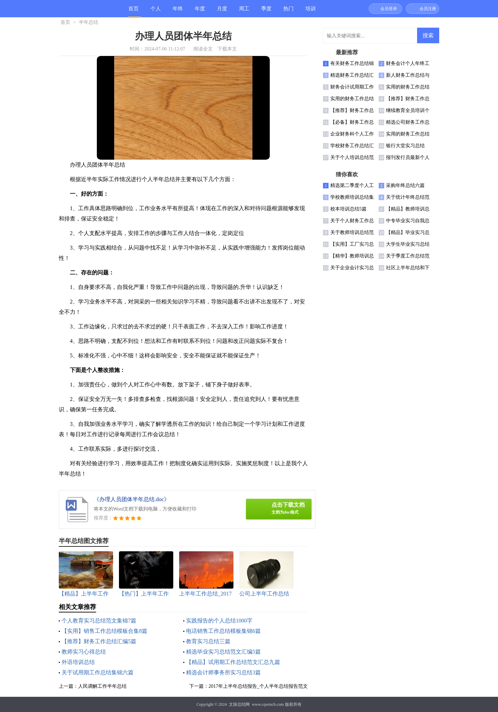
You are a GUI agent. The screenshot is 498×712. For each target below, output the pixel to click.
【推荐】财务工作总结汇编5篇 (99, 641)
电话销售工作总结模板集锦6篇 (223, 631)
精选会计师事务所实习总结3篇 (223, 672)
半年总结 (88, 22)
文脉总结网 (239, 704)
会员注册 (427, 8)
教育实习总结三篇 (208, 641)
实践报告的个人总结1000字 (219, 621)
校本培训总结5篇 (348, 209)
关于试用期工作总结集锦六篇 (97, 672)
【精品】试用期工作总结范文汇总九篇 (233, 662)
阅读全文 (203, 48)
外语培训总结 (78, 662)
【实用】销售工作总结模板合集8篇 (104, 631)
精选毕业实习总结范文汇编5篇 (223, 652)
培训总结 (310, 11)
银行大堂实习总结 (405, 145)
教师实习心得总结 (84, 652)
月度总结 (222, 11)
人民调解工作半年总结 (102, 686)
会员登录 (388, 8)
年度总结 (200, 11)
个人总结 (155, 11)
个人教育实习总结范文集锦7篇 (99, 621)
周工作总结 (244, 11)
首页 (133, 8)
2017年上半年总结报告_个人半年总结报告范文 (258, 686)
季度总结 (266, 11)
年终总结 (178, 11)
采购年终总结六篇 (405, 185)
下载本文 (227, 48)
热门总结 (288, 11)
